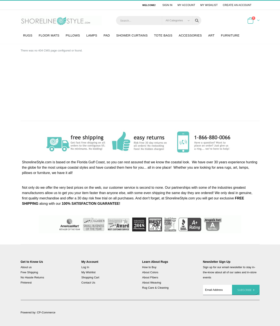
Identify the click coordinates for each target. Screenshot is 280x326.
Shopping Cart (90, 277)
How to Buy (149, 267)
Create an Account (237, 5)
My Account (186, 5)
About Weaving (151, 282)
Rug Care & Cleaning (155, 287)
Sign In (167, 5)
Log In (85, 267)
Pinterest (26, 282)
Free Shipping (29, 272)
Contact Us (88, 282)
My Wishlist (209, 5)
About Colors (150, 272)
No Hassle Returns (32, 277)
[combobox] (158, 20)
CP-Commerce (46, 312)
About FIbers (150, 277)
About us (26, 267)
